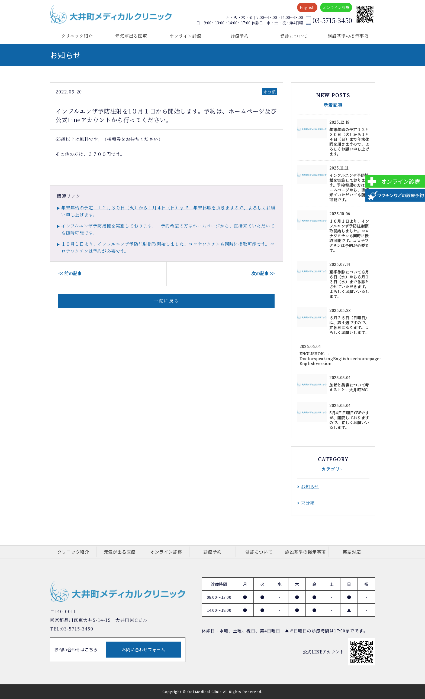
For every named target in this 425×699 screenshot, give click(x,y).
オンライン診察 (166, 551)
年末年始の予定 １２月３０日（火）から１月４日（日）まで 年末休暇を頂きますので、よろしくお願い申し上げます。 (168, 211)
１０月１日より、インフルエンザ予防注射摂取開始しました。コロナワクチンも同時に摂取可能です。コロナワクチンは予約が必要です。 (168, 247)
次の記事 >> (263, 273)
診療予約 (239, 36)
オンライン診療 (336, 7)
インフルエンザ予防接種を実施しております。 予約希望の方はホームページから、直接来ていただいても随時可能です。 (168, 229)
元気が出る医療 (131, 36)
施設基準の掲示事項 (347, 36)
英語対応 (352, 551)
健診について (294, 36)
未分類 (269, 92)
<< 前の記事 (70, 273)
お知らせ (310, 486)
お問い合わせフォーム (143, 649)
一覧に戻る (166, 301)
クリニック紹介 (77, 36)
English (307, 7)
